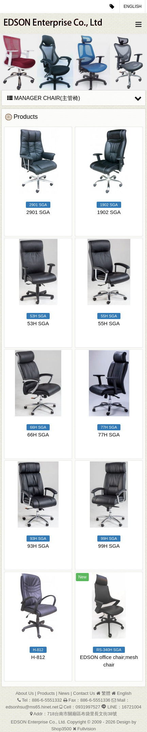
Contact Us (84, 693)
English (133, 6)
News (64, 693)
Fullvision (86, 728)
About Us (25, 693)
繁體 (105, 693)
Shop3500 (61, 728)
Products (46, 693)
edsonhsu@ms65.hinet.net (32, 706)
